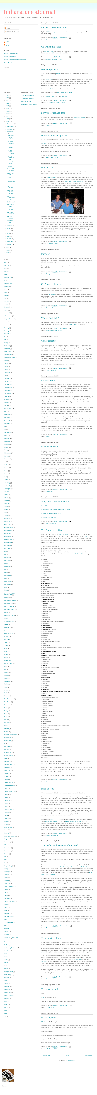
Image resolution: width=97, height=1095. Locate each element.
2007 (7, 247)
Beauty (6, 295)
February (10, 241)
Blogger (6, 304)
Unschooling (7, 974)
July (8, 228)
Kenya (6, 642)
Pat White (6, 767)
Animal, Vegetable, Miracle (73, 821)
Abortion (6, 265)
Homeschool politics (10, 600)
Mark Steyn (7, 681)
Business (6, 325)
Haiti (5, 554)
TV (4, 966)
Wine (5, 1001)
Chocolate (7, 346)
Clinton (6, 360)
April (9, 236)
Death (5, 411)
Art (4, 280)
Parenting (6, 761)
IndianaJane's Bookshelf (11, 53)
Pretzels (6, 812)
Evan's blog (63, 534)
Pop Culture (54, 157)
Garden (56, 835)
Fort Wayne (49, 243)
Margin (6, 678)
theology (6, 934)
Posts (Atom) (71, 1060)
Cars (5, 337)
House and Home (9, 609)
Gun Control (7, 545)
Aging (5, 274)
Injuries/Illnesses (9, 621)
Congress (6, 381)
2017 (7, 98)
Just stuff (6, 639)
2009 (7, 119)
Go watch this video (51, 46)
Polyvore (6, 797)
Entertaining (7, 453)
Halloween (7, 557)
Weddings (7, 989)
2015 (7, 103)
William (43, 509)
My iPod (6, 717)
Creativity (6, 402)
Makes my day (48, 1017)
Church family (8, 354)
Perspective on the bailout (54, 27)
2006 (7, 250)
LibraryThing (7, 660)
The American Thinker (28, 95)
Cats (5, 340)
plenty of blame (72, 324)
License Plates (8, 663)
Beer (5, 298)
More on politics (49, 69)
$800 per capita (76, 959)
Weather (53, 370)
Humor (6, 612)
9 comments (63, 926)
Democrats (7, 423)
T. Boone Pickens (9, 922)
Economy (49, 40)
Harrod (6, 563)
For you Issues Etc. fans (53, 112)
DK (5, 429)
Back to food (47, 788)
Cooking (6, 396)
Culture (6, 405)
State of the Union (9, 901)
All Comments (10, 31)
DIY (5, 426)
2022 (7, 95)
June (9, 231)
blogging (6, 307)
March (9, 239)
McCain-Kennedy (86, 867)
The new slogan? (49, 989)
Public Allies (44, 506)
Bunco (6, 322)
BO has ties (63, 96)
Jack (5, 630)
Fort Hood (7, 486)
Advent (6, 271)
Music (5, 714)
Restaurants (7, 851)
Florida (6, 471)
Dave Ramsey (8, 408)
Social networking (9, 886)
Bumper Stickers (9, 319)
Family (48, 274)
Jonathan (6, 636)
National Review (26, 101)
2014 (7, 105)
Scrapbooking (8, 866)
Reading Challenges (10, 836)
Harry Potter (7, 566)
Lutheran (6, 672)
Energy (6, 450)
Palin (53, 979)
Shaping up (49, 491)
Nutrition (6, 728)
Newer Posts (46, 1055)
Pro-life (6, 815)
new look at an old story (64, 92)
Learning (6, 654)
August (9, 225)
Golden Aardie (8, 530)
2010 (7, 116)
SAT (5, 863)
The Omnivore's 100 (51, 530)
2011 (7, 113)
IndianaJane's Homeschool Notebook (15, 59)
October (10, 129)
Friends (56, 243)
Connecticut (7, 384)
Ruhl (5, 857)
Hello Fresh (7, 581)
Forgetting (7, 483)
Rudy (42, 997)
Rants (5, 830)
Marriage (6, 684)
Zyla (5, 1016)
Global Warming (8, 527)
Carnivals (6, 334)
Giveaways (7, 521)
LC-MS (6, 651)
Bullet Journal (8, 316)
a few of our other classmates (74, 181)
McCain (48, 102)
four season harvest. (51, 821)
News (5, 726)
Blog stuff (6, 301)
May (8, 233)
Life (5, 666)
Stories (6, 904)
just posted (48, 79)
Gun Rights (7, 548)
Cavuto (58, 74)
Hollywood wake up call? (54, 135)
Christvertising (8, 351)
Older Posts (88, 1055)
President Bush (8, 809)
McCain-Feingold (63, 867)
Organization (7, 752)
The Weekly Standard (27, 98)
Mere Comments (9, 699)
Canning (6, 328)
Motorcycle (7, 705)
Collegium (7, 372)
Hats (5, 569)
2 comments (63, 155)
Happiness (7, 560)
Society (6, 889)
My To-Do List (8, 62)
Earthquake (7, 432)
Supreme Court (8, 916)
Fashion (6, 468)
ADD (5, 268)
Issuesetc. (49, 125)
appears (44, 143)
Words (6, 1007)
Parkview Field (8, 764)
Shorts (6, 877)
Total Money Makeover (10, 948)
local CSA (53, 819)
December (10, 124)
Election (54, 59)
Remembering (48, 380)
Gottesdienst (7, 536)
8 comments (63, 779)
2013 (7, 108)
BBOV (5, 289)
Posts (7, 28)
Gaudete (6, 515)
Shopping (6, 874)
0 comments (63, 37)
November (10, 126)
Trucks (6, 960)
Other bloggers (8, 755)
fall (4, 462)
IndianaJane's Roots (10, 56)
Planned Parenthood (10, 785)
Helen (5, 578)
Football (6, 480)
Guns (5, 551)
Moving (6, 711)
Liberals (6, 657)
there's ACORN (49, 96)
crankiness (7, 399)
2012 (7, 111)
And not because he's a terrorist (61, 509)
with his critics (56, 513)
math (5, 687)
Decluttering (7, 414)
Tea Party (6, 928)
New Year (6, 723)
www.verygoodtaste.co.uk (74, 554)
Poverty (6, 803)
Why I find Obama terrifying (55, 501)
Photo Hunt (7, 770)
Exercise (6, 456)
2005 (7, 252)
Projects (6, 818)
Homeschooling (8, 603)
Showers (6, 881)
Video (5, 980)
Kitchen (6, 645)
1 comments (63, 100)
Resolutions (7, 848)
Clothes (6, 363)
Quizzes (6, 821)
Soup (5, 892)
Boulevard (7, 313)
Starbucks (7, 898)
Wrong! (43, 952)
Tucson (6, 963)
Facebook (7, 459)
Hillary (5, 587)
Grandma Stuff (8, 539)
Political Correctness (10, 791)
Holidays (6, 597)
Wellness (6, 998)
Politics (60, 59)
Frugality (6, 497)
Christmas (7, 348)
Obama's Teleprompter (10, 734)
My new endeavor (50, 446)
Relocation (7, 845)
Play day (45, 253)
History (48, 436)
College (6, 369)
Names (6, 720)
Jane (7, 42)
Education (7, 441)
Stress (6, 907)
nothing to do (55, 53)
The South (7, 931)
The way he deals (46, 513)
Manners (6, 675)
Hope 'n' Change (9, 606)
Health (48, 370)
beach (5, 292)
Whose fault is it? (50, 318)
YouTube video (48, 51)
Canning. (6, 331)
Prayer (6, 806)
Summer (6, 913)
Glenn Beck (7, 524)
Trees (5, 957)
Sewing (6, 869)
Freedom (6, 492)
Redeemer (7, 842)
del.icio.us (7, 420)
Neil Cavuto (51, 294)
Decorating (7, 417)
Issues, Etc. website (80, 117)
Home (67, 1055)
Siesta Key (7, 883)
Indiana (6, 618)
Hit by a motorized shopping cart (9, 593)
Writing (6, 1013)
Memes (6, 696)
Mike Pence (44, 1022)
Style (5, 910)
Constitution (7, 390)
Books (48, 835)
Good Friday (7, 533)
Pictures (6, 776)
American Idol (8, 277)
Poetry (6, 788)
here (86, 536)
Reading (6, 833)
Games (6, 506)
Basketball (7, 286)
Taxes (5, 925)
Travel (5, 954)
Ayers (47, 509)
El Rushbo (7, 444)
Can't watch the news (51, 284)
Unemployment (8, 971)
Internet (6, 624)
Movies (6, 708)
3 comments (63, 328)
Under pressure (48, 340)
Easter (6, 435)
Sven (5, 919)
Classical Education (9, 357)
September (10, 132)
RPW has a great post (53, 32)
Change (6, 343)
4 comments (63, 521)
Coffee (6, 366)
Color (5, 375)
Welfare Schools (8, 995)
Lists (5, 669)
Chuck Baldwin (50, 874)
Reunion (6, 854)
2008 (7, 121)
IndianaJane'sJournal (29, 11)
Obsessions (7, 740)
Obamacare (7, 737)
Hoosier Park (52, 177)
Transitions (7, 951)
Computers (7, 378)
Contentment (7, 393)
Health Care (7, 575)
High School (7, 584)
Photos (6, 773)
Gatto (5, 512)
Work (5, 1010)
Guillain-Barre (8, 542)
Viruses (6, 983)
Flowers (6, 474)
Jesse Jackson (8, 633)
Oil (4, 743)
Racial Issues (8, 827)
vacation (6, 977)
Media (53, 102)
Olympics (6, 749)
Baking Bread (8, 283)
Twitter (6, 968)
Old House (7, 746)
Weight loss (7, 992)
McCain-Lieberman (75, 867)
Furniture (6, 503)
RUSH (6, 860)
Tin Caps (6, 945)
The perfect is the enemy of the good (59, 845)
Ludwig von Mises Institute (29, 104)
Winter (6, 1004)
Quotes (6, 824)
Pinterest (6, 779)
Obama (58, 102)
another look (49, 89)
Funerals (6, 500)
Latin (5, 648)
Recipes (6, 839)
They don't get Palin (51, 938)
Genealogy (7, 518)
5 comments (63, 241)
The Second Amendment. (49, 517)
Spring (6, 895)
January (10, 244)
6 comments (63, 434)
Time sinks (7, 942)
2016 (7, 100)
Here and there (48, 167)
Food (47, 782)
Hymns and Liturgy (9, 615)
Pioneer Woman (8, 782)
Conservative (8, 387)
